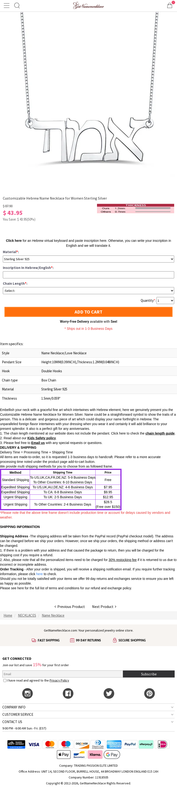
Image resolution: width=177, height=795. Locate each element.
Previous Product (70, 606)
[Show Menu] (7, 5)
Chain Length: (15, 283)
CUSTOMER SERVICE (17, 714)
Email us (38, 443)
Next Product (104, 606)
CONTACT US (12, 722)
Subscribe (149, 674)
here (20, 588)
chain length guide (160, 433)
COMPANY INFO (13, 707)
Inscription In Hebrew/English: (28, 267)
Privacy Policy (59, 680)
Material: (11, 252)
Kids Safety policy (41, 438)
